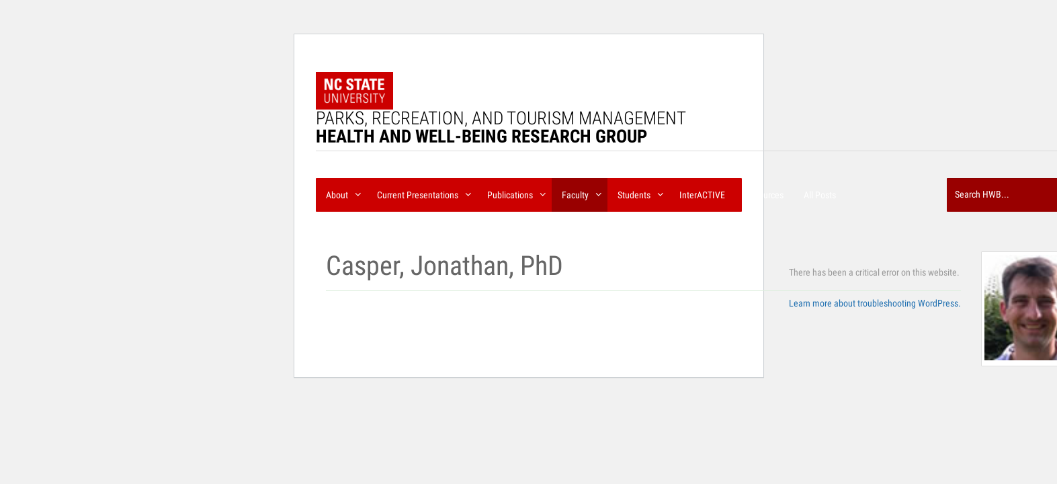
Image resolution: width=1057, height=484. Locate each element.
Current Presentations (422, 192)
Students (638, 192)
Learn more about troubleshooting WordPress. (875, 303)
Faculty (579, 192)
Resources (764, 195)
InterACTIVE (702, 195)
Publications (514, 192)
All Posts (820, 195)
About (341, 192)
